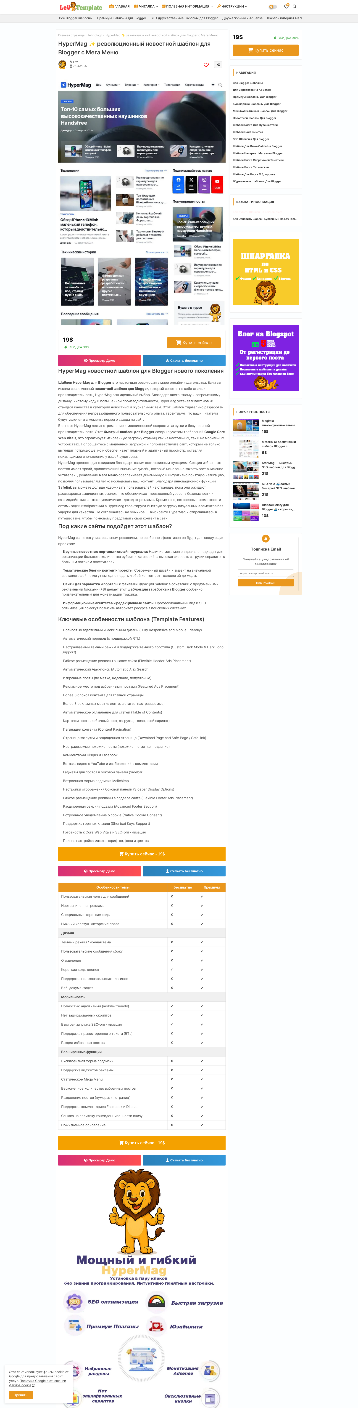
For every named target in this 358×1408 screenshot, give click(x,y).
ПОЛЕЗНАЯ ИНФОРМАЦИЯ (185, 6)
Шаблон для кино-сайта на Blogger (257, 146)
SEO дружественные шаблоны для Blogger (184, 18)
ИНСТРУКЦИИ (230, 6)
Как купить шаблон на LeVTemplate (257, 212)
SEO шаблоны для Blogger (251, 139)
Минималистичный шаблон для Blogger (260, 111)
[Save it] (206, 65)
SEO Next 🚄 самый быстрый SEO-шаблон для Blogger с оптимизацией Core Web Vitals (280, 486)
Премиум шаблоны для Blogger (121, 18)
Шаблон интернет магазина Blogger (294, 18)
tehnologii (95, 35)
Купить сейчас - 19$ (142, 854)
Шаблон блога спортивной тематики (258, 160)
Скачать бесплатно (184, 360)
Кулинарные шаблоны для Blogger (257, 104)
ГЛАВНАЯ (119, 6)
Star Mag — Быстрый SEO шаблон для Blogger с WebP (280, 465)
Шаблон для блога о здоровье (254, 174)
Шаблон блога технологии (251, 167)
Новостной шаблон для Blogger (254, 118)
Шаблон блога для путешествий (255, 125)
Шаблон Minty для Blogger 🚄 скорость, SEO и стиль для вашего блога (279, 507)
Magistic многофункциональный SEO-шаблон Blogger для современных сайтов (280, 423)
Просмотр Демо (99, 360)
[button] (294, 6)
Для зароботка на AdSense (252, 89)
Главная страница (71, 35)
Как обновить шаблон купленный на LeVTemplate (266, 219)
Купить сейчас (197, 342)
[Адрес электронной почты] (266, 573)
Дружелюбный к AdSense (242, 18)
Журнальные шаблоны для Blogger (257, 181)
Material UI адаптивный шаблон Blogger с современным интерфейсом (279, 444)
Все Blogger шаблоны (75, 18)
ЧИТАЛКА (144, 6)
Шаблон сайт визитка (248, 132)
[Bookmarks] (286, 6)
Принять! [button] (21, 1395)
